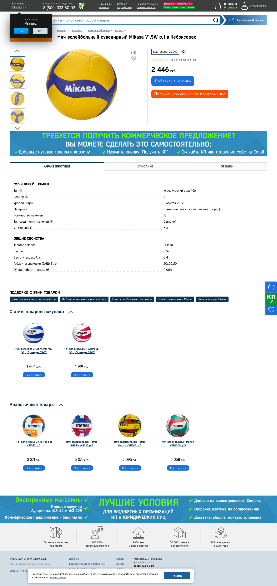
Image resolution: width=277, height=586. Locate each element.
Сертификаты (124, 7)
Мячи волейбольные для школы (132, 299)
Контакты (104, 7)
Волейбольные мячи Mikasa (175, 299)
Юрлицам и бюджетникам (178, 4)
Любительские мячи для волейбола (84, 299)
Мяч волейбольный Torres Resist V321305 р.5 (130, 443)
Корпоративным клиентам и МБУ (87, 564)
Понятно (177, 575)
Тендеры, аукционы (147, 4)
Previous (17, 51)
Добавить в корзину (172, 81)
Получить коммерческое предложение (189, 94)
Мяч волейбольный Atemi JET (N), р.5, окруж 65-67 (82, 350)
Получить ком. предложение (179, 7)
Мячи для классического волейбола (34, 299)
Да (21, 31)
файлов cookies (57, 577)
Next (17, 128)
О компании (105, 4)
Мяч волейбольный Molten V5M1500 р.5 (178, 443)
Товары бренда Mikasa (212, 299)
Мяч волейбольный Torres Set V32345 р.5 (34, 443)
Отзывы (120, 559)
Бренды (120, 564)
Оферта (14, 570)
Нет (40, 31)
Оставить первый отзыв (184, 59)
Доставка (122, 4)
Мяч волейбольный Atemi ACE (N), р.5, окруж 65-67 (33, 350)
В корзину (34, 375)
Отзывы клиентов (146, 7)
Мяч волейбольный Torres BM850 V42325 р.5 (82, 443)
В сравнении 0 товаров (250, 20)
